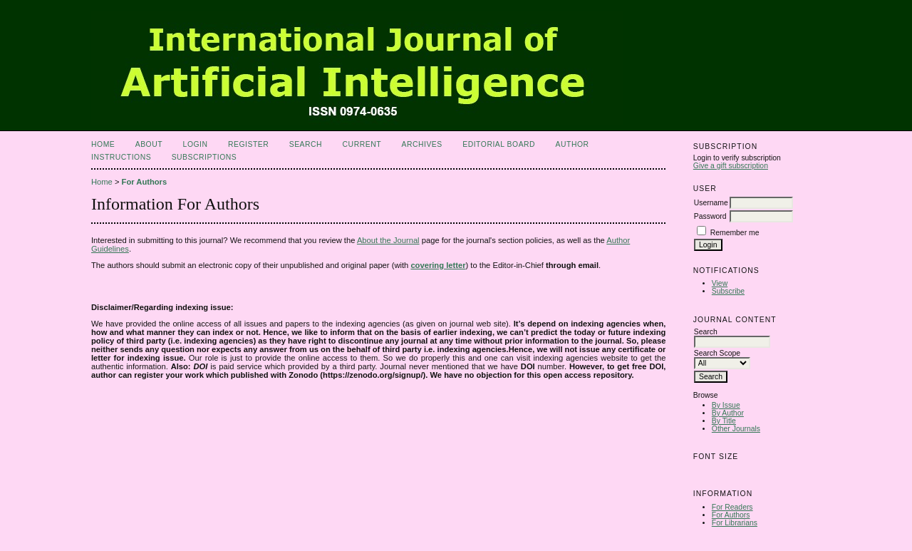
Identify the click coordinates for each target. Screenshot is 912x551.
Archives (421, 144)
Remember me (735, 233)
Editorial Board (498, 144)
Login (195, 144)
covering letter (437, 265)
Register (248, 144)
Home (103, 144)
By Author (728, 413)
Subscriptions (204, 157)
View (719, 283)
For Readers (732, 507)
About (148, 144)
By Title (724, 421)
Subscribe (728, 291)
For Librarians (734, 523)
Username (711, 203)
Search (305, 144)
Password (710, 216)
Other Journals (736, 429)
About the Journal (388, 240)
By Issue (726, 405)
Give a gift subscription (730, 166)
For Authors (731, 515)
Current (362, 144)
